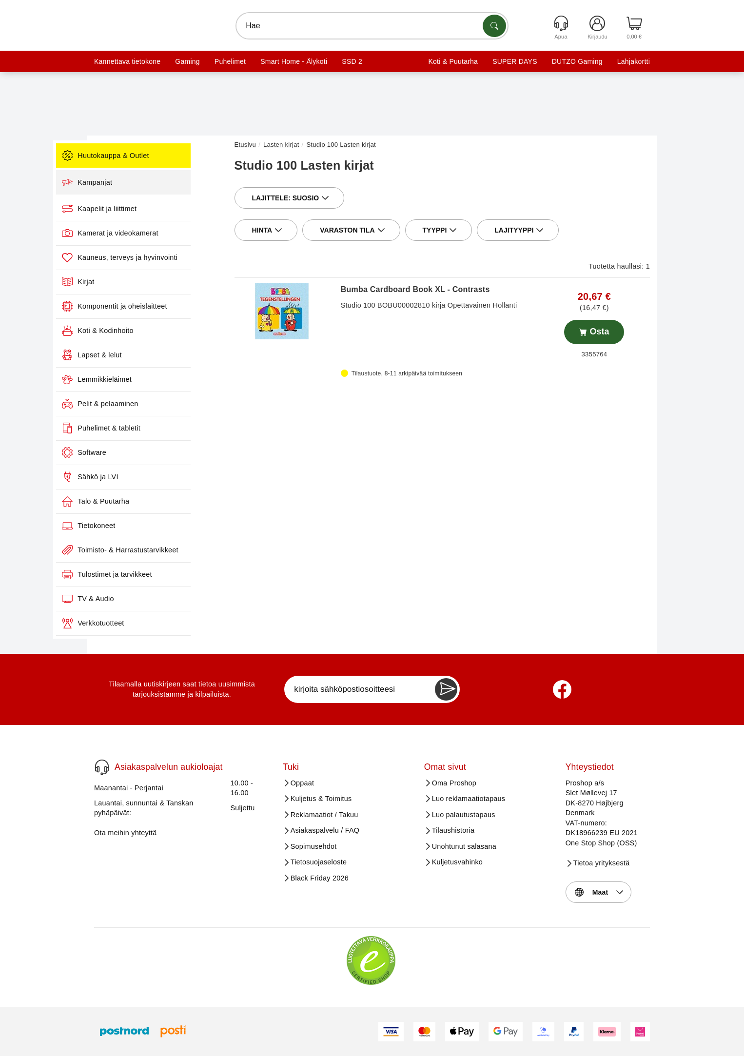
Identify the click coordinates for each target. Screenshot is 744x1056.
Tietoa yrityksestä (601, 863)
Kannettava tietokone (127, 61)
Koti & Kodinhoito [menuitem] (144, 330)
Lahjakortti (633, 61)
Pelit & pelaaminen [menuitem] (146, 404)
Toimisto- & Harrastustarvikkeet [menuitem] (166, 550)
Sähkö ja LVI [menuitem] (136, 477)
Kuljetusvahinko (457, 862)
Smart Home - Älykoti (293, 61)
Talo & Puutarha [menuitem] (142, 501)
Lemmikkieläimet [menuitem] (143, 379)
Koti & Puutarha (453, 61)
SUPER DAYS (514, 61)
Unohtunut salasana (464, 846)
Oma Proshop (454, 783)
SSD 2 (352, 61)
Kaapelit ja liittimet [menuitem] (145, 209)
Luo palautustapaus (463, 815)
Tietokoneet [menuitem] (135, 525)
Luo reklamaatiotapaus (469, 798)
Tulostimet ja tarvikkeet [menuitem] (153, 574)
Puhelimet (230, 61)
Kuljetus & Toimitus (321, 798)
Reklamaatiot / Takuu (324, 815)
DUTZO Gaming (577, 61)
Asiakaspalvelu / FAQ (325, 830)
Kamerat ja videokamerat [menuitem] (156, 233)
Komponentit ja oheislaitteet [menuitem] (161, 306)
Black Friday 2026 (320, 878)
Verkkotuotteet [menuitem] (139, 623)
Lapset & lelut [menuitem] (138, 355)
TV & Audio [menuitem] (134, 599)
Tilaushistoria (453, 830)
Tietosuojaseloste (319, 862)
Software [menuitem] (130, 452)
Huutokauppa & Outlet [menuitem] (151, 155)
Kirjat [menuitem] (124, 282)
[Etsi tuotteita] (494, 26)
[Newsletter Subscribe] (446, 689)
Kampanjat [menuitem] (133, 182)
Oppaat (302, 783)
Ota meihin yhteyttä (125, 833)
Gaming (187, 61)
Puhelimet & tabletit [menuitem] (147, 428)
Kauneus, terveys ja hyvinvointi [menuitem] (166, 257)
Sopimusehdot (314, 846)
